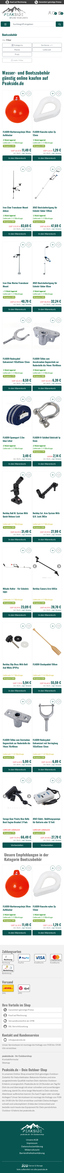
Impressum (32, 1143)
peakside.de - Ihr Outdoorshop (32, 1134)
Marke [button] (17, 49)
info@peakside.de (16, 1039)
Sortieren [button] (47, 45)
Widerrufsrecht (32, 1149)
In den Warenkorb (17, 158)
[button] (22, 93)
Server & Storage (32, 1166)
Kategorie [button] (17, 45)
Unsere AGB (32, 1139)
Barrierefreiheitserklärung (32, 1153)
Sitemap (6, 1062)
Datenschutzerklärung (32, 1146)
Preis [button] (17, 54)
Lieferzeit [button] (47, 49)
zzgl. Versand (26, 153)
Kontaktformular (10, 1059)
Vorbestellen (17, 845)
